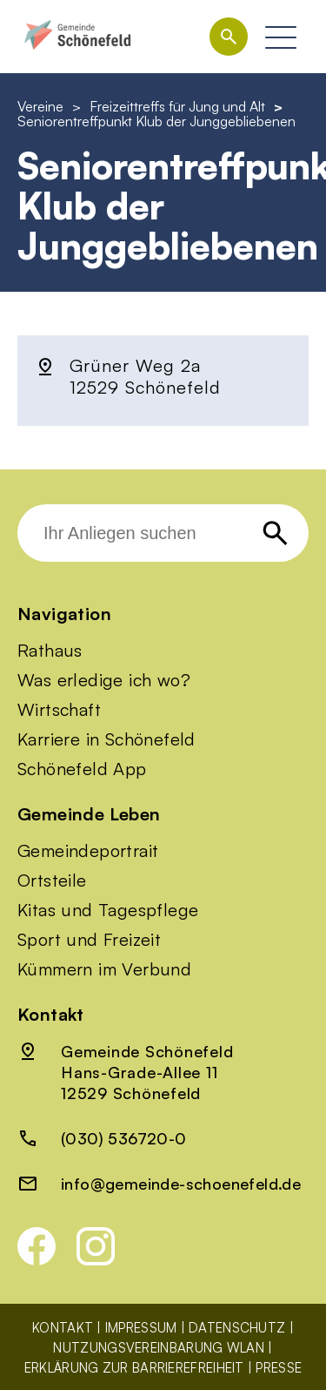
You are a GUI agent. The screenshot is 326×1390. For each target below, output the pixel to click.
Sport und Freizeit (89, 939)
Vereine (40, 106)
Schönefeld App (82, 769)
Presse (279, 1368)
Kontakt (62, 1327)
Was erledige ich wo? (103, 680)
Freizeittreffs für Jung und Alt (177, 106)
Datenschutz (237, 1327)
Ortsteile (52, 880)
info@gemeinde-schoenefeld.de (181, 1183)
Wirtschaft (59, 709)
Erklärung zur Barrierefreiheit (134, 1368)
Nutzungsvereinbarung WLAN (158, 1347)
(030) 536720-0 (124, 1138)
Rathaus (50, 650)
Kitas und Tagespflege (107, 910)
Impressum (141, 1327)
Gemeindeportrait (87, 850)
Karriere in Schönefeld (106, 739)
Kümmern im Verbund (104, 969)
